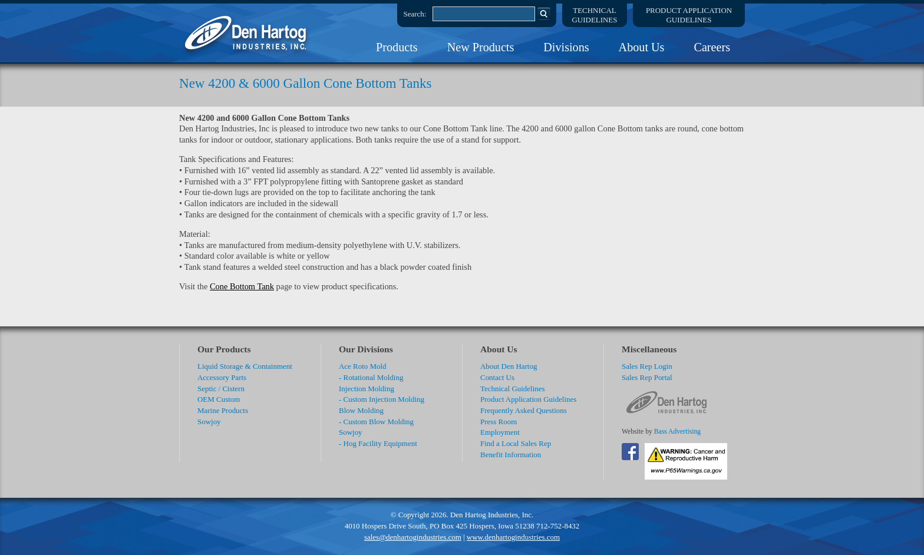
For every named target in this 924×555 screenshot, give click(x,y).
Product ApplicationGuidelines (689, 15)
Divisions (566, 47)
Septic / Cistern (221, 388)
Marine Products (222, 410)
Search (544, 13)
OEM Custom (218, 399)
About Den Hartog (508, 366)
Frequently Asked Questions (523, 410)
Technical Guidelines (512, 388)
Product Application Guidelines (528, 399)
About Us (642, 47)
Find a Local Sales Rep (515, 443)
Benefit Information (510, 454)
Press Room (498, 421)
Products (397, 47)
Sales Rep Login (647, 366)
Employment (500, 432)
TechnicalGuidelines (595, 15)
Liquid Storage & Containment (244, 366)
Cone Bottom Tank (242, 286)
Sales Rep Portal (647, 377)
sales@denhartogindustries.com (412, 537)
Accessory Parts (221, 377)
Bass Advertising (677, 431)
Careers (712, 47)
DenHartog (247, 33)
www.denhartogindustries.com (513, 537)
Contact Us (497, 377)
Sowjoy (209, 421)
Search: (415, 13)
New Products (480, 47)
